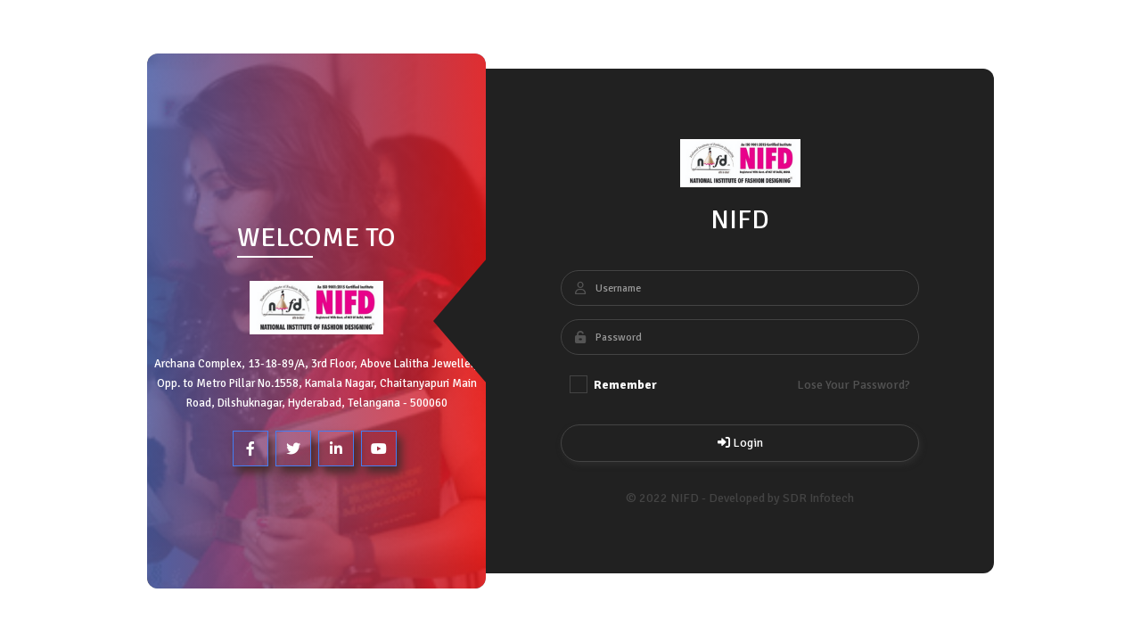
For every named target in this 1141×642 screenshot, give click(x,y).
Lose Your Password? (853, 384)
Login (739, 442)
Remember (613, 384)
